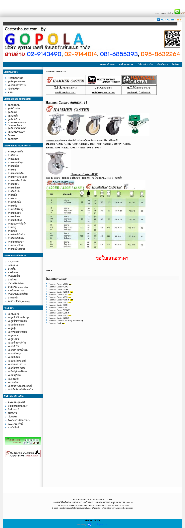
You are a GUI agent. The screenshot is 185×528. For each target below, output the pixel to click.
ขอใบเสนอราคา (126, 64)
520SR (108, 143)
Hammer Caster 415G (58, 289)
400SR (49, 147)
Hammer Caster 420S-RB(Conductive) (66, 320)
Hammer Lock (55, 323)
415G (68, 143)
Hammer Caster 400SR (59, 299)
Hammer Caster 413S (58, 297)
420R (52, 143)
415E (82, 147)
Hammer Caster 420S (58, 294)
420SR (84, 143)
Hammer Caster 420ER (59, 318)
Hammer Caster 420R (58, 284)
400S (127, 143)
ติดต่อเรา (176, 64)
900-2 (90, 147)
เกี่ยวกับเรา (162, 64)
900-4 (98, 147)
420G (60, 143)
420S (75, 143)
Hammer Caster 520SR (59, 312)
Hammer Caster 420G (58, 286)
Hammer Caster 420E (58, 307)
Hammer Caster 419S (58, 305)
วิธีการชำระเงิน (145, 64)
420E (65, 147)
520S (99, 143)
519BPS (118, 143)
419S (57, 147)
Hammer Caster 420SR (59, 292)
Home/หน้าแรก (107, 64)
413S (92, 143)
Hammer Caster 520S (58, 315)
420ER (73, 147)
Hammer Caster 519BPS (59, 310)
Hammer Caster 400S (58, 302)
